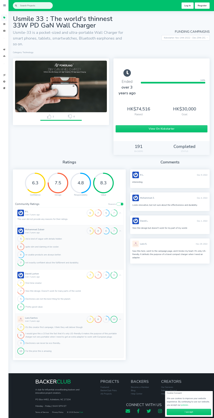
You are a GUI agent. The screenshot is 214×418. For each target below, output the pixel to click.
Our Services (167, 387)
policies (184, 405)
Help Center (136, 393)
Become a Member (140, 387)
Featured (104, 387)
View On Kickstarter (162, 129)
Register (202, 5)
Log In (187, 5)
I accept (189, 411)
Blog (133, 390)
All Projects (106, 393)
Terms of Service (42, 412)
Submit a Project (169, 390)
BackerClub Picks (108, 390)
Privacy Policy (57, 412)
